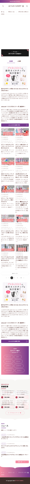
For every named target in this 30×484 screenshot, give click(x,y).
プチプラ (12, 129)
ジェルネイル (24, 170)
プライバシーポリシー (23, 12)
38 (21, 277)
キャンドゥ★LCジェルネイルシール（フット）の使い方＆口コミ (7, 258)
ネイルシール (10, 142)
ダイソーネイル (4, 142)
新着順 (11, 61)
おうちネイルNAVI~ (15, 6)
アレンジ (26, 158)
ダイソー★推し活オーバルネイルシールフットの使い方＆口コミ (22, 146)
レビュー (12, 158)
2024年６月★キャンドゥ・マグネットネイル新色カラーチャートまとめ (22, 175)
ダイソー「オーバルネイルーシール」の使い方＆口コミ (22, 232)
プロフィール (11, 12)
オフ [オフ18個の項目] (19, 357)
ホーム (2, 12)
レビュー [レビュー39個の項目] (21, 370)
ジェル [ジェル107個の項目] (20, 361)
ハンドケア (10, 170)
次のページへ (15, 273)
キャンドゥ (19, 170)
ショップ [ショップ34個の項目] (10, 361)
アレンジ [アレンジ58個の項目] (10, 357)
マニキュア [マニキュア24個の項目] (10, 370)
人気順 (19, 61)
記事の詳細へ (7, 397)
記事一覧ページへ (22, 461)
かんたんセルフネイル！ (15, 1)
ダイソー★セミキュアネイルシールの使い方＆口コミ (7, 232)
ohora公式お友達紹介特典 (14, 125)
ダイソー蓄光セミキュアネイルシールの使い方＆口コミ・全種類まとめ (22, 203)
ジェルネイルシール (6, 141)
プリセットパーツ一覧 (15, 413)
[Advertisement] (15, 30)
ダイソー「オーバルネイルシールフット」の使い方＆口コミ (7, 200)
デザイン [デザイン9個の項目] (10, 366)
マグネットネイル (19, 172)
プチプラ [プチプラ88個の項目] (20, 366)
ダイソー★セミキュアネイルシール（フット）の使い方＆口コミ (7, 146)
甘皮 (2, 172)
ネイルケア (5, 170)
